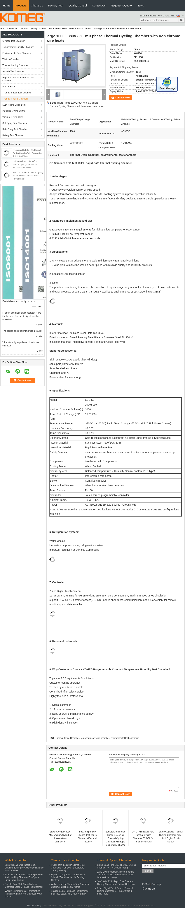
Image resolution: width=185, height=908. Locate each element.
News (140, 5)
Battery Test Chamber (13, 135)
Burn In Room (9, 86)
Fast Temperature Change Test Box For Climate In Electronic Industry (88, 836)
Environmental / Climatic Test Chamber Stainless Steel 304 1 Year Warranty (70, 892)
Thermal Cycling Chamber (33, 28)
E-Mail (146, 884)
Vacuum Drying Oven (12, 117)
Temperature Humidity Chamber (18, 47)
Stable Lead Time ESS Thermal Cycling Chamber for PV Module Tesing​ (116, 866)
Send (148, 870)
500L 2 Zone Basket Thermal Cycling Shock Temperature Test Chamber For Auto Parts (28, 176)
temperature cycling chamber (95, 738)
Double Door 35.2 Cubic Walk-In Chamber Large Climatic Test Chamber (24, 885)
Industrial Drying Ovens (13, 111)
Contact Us (99, 5)
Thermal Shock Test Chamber (17, 92)
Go (181, 20)
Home (6, 5)
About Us (37, 5)
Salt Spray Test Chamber (14, 123)
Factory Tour (55, 5)
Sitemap (156, 884)
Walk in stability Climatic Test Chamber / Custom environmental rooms (70, 885)
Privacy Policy (34, 905)
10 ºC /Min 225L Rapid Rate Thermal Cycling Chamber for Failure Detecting (116, 882)
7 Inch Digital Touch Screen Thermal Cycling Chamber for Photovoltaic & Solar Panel (115, 891)
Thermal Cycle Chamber (67, 738)
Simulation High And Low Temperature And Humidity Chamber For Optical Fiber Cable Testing (24, 877)
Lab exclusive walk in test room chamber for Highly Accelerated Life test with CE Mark (24, 868)
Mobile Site (148, 889)
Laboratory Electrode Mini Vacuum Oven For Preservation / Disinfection (60, 836)
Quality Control (78, 5)
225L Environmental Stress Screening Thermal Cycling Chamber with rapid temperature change (115, 838)
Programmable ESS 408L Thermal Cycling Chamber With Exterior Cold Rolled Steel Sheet (27, 153)
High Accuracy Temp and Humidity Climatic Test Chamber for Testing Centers (68, 877)
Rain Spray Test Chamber (15, 129)
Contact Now (122, 97)
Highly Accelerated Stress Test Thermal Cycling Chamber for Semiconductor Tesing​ (25, 164)
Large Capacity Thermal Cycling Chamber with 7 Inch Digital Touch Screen (171, 836)
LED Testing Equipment (13, 105)
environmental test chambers (125, 738)
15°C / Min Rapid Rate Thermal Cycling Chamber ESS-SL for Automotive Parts (143, 836)
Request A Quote (121, 5)
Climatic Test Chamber (13, 41)
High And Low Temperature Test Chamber (18, 79)
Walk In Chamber (10, 59)
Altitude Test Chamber (13, 71)
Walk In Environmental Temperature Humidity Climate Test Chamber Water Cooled (23, 894)
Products (20, 5)
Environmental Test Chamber (16, 53)
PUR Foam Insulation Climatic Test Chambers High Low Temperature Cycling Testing (68, 868)
